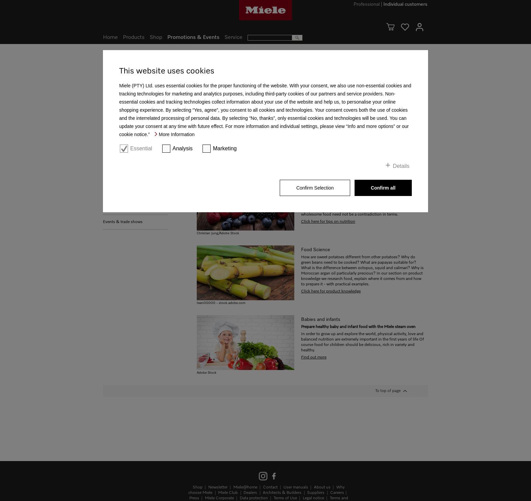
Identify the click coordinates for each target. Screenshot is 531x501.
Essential (141, 148)
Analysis (182, 148)
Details (401, 166)
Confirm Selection (315, 188)
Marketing (225, 148)
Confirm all (383, 188)
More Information (177, 134)
